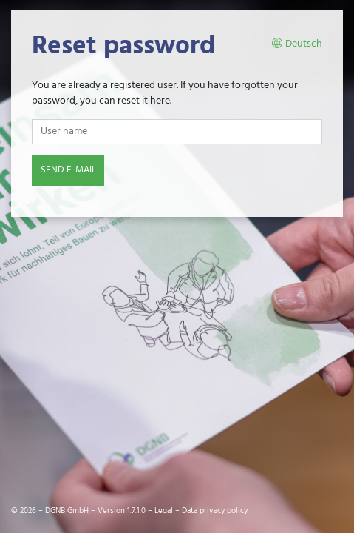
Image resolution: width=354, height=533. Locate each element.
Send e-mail (68, 170)
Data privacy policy (215, 510)
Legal (163, 510)
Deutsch (296, 44)
